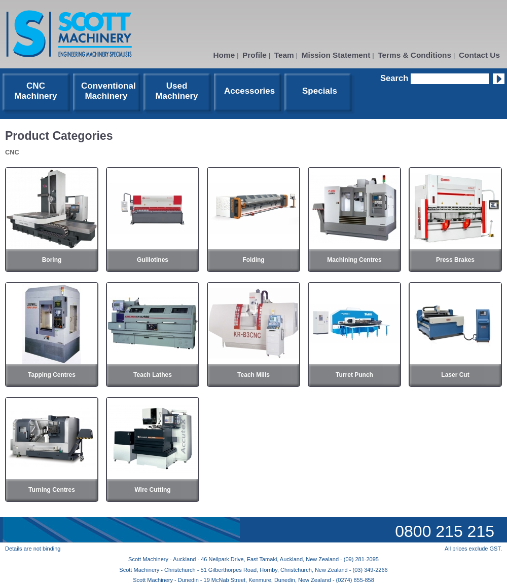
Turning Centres (51, 489)
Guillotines (152, 259)
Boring (52, 259)
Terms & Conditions (414, 55)
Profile (254, 55)
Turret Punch (354, 374)
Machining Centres (354, 259)
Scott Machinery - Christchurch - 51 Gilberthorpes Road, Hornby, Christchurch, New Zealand (234, 570)
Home (224, 55)
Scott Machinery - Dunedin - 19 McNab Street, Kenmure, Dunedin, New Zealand (233, 580)
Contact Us (479, 55)
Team (284, 55)
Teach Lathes (152, 374)
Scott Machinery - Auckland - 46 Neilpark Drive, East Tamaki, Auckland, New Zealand (234, 559)
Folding (253, 259)
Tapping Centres (52, 374)
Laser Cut (455, 374)
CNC (12, 152)
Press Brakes (455, 259)
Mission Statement (336, 55)
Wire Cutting (152, 489)
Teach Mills (253, 374)
